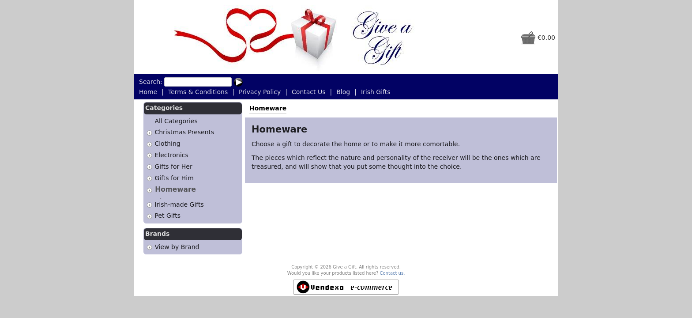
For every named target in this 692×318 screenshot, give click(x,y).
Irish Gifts (376, 91)
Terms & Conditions (198, 91)
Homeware (175, 189)
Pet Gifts (167, 213)
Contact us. (392, 271)
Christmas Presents (184, 132)
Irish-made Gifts (178, 201)
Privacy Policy (260, 91)
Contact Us (308, 91)
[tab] (149, 132)
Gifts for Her (173, 166)
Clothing (167, 143)
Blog (343, 91)
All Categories (175, 121)
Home (148, 91)
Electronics (171, 155)
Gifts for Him (173, 178)
